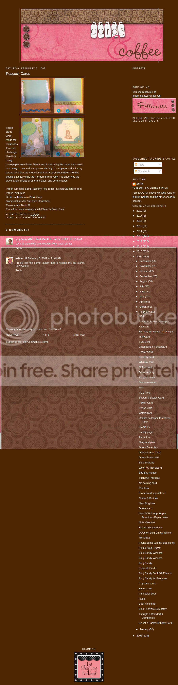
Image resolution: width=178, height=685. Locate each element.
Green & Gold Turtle (150, 452)
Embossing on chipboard (153, 346)
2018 (139, 210)
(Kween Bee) (61, 172)
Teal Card (144, 336)
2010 (139, 251)
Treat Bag (144, 537)
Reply (18, 248)
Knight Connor (147, 377)
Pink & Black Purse (149, 547)
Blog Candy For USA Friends (155, 573)
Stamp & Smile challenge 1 (154, 321)
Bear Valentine (147, 603)
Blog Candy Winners (150, 552)
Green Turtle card (149, 457)
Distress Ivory (146, 372)
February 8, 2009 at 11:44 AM (44, 258)
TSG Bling (145, 341)
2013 (139, 236)
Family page (146, 432)
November (145, 265)
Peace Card (145, 407)
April (142, 301)
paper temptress (34, 217)
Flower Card (146, 351)
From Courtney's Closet (152, 493)
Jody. (55, 176)
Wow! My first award (150, 467)
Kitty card (144, 326)
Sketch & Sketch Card (151, 397)
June (142, 291)
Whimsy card (146, 362)
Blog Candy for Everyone (153, 578)
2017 (139, 215)
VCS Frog (144, 392)
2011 (139, 246)
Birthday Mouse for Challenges (156, 331)
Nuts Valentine (147, 522)
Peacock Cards (18, 74)
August (143, 281)
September (145, 276)
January (144, 629)
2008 (139, 635)
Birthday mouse (147, 472)
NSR (141, 316)
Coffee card (145, 367)
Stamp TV (144, 426)
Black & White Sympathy (153, 608)
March (143, 306)
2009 (139, 256)
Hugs (142, 598)
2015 (139, 226)
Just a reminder (147, 382)
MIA (141, 387)
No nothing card (148, 482)
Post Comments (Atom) (35, 341)
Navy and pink (147, 442)
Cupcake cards (147, 583)
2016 (139, 220)
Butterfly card (146, 357)
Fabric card (145, 588)
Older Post (79, 334)
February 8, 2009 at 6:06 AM (66, 239)
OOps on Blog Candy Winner (155, 532)
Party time (144, 437)
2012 (139, 241)
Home (46, 334)
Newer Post (12, 334)
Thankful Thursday (149, 477)
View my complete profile (149, 206)
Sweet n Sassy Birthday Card (155, 622)
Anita (139, 184)
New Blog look (147, 503)
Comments (142, 171)
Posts (139, 164)
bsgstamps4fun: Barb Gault (32, 239)
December (145, 261)
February (144, 311)
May (142, 296)
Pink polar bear (147, 593)
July (142, 286)
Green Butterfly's (148, 447)
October (144, 271)
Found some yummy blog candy (157, 542)
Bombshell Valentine (150, 527)
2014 (139, 231)
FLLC (19, 217)
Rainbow (144, 488)
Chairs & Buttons (148, 498)
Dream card (145, 508)
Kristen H (21, 258)
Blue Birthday (146, 462)
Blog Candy (145, 563)
